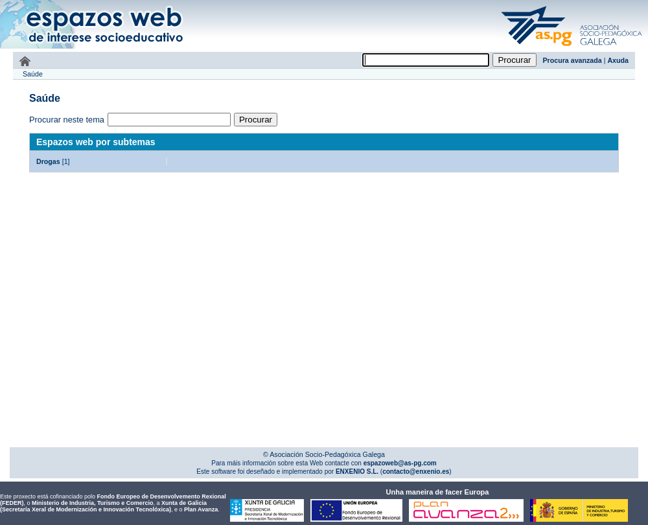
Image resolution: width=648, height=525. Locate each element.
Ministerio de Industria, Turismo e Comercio (92, 503)
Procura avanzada (572, 60)
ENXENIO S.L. (356, 471)
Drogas (48, 161)
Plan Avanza (201, 509)
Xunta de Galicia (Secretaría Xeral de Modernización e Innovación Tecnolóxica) (103, 506)
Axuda (618, 60)
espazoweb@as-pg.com (399, 463)
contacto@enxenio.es (415, 471)
